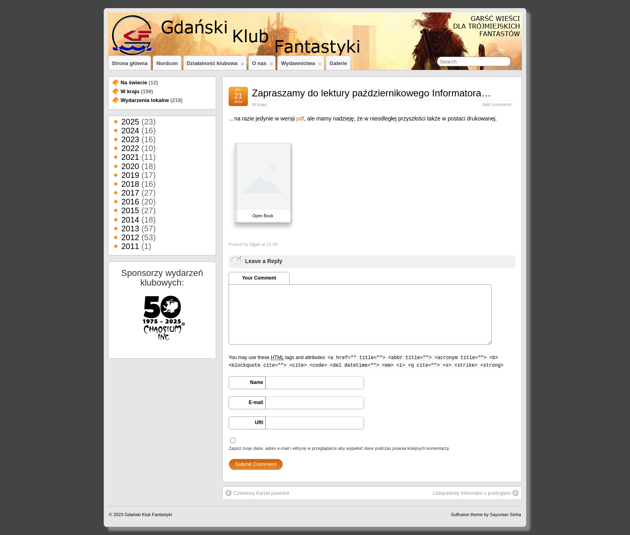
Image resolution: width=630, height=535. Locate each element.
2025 (130, 121)
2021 (130, 157)
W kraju (259, 104)
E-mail (256, 402)
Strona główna (129, 63)
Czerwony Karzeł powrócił (257, 493)
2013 (130, 228)
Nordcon (167, 63)
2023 (130, 139)
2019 (130, 175)
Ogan (255, 244)
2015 (130, 210)
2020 (130, 166)
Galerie (338, 63)
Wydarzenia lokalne (145, 100)
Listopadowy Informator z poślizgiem (476, 493)
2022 (130, 148)
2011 (130, 246)
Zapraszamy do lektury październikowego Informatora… (371, 93)
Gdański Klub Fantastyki (148, 514)
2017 (130, 192)
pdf (300, 118)
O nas (262, 65)
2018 (130, 184)
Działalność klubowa (216, 65)
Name (256, 382)
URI (259, 422)
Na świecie (134, 83)
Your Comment (259, 278)
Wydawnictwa (301, 65)
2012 (130, 237)
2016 (130, 201)
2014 (130, 219)
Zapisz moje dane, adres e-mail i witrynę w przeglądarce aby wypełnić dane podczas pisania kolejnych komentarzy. (339, 448)
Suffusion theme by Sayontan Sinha (486, 514)
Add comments (497, 104)
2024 (130, 130)
